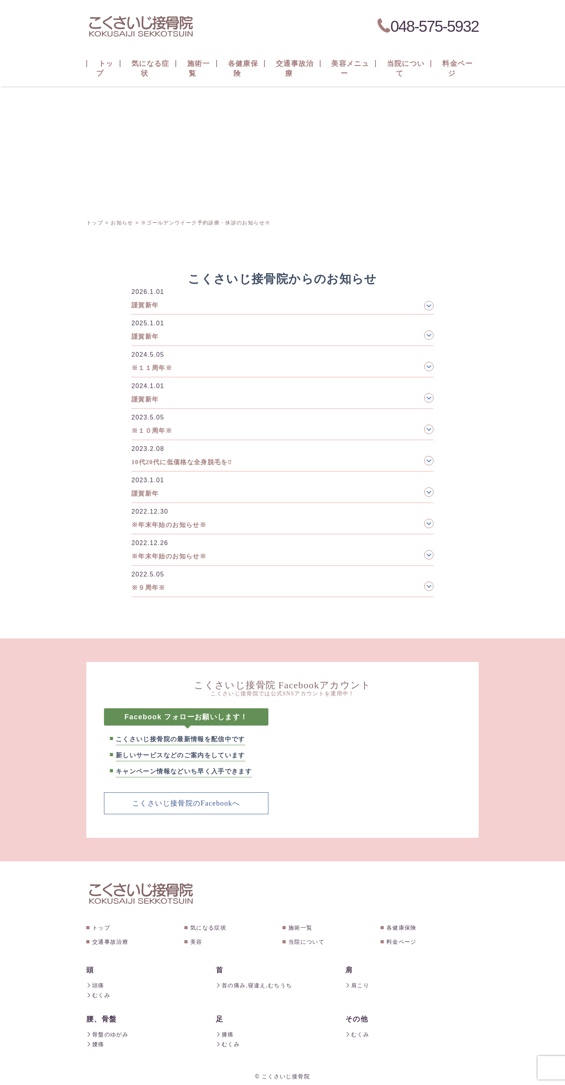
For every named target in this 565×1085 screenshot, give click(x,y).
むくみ (98, 994)
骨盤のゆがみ (107, 1033)
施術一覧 (300, 927)
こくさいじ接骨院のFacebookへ (186, 803)
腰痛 (95, 1042)
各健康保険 (401, 927)
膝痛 (225, 1033)
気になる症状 (208, 927)
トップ (101, 927)
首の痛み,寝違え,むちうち (254, 985)
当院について (306, 941)
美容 (196, 941)
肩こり (357, 985)
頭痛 (95, 985)
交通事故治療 (110, 941)
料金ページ (401, 941)
